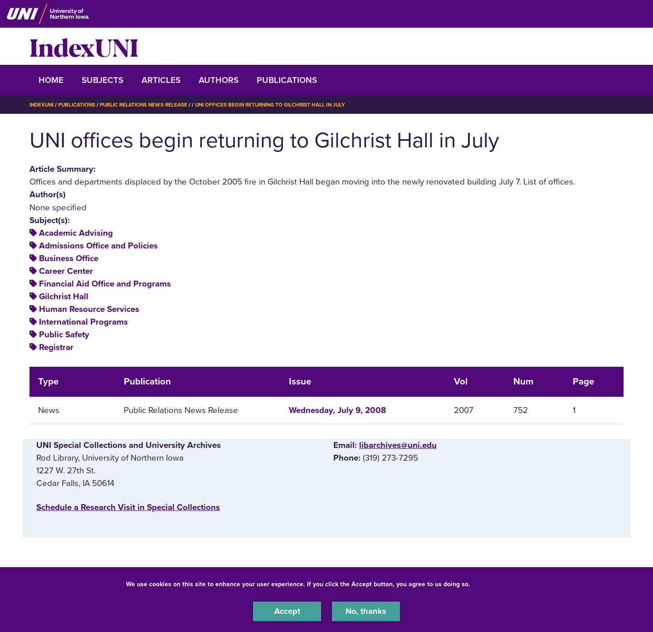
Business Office (68, 258)
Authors (219, 80)
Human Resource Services (89, 309)
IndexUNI (83, 46)
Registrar (56, 347)
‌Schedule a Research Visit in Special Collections (128, 507)
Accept (287, 611)
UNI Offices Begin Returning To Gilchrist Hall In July (278, 105)
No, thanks (366, 611)
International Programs (83, 322)
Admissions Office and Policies (98, 246)
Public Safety (64, 335)
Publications (287, 80)
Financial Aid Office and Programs (105, 284)
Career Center (66, 271)
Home (51, 80)
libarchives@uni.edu (398, 445)
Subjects (102, 80)
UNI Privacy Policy (500, 584)
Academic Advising (76, 233)
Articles (160, 80)
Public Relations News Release (147, 105)
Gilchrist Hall (63, 296)
